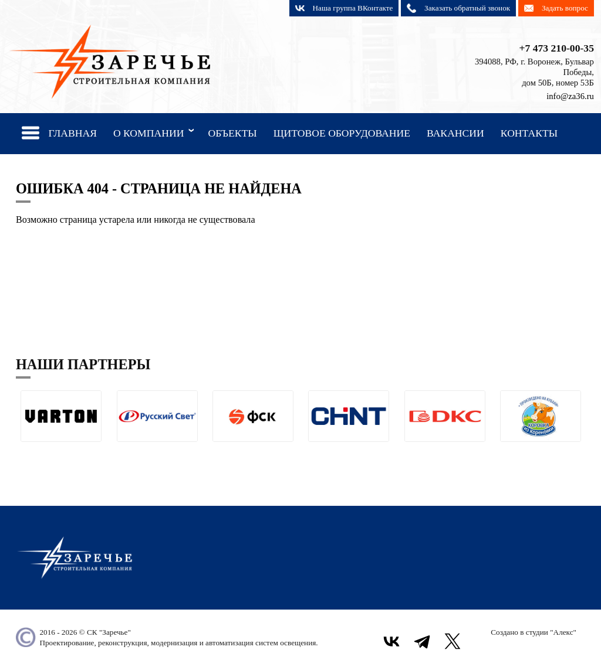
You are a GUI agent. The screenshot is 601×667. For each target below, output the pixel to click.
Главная (72, 133)
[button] (25, 451)
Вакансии (455, 133)
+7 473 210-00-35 (556, 48)
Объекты (232, 133)
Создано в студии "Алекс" (533, 632)
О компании (155, 132)
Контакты (529, 133)
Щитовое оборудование (342, 133)
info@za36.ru (570, 96)
